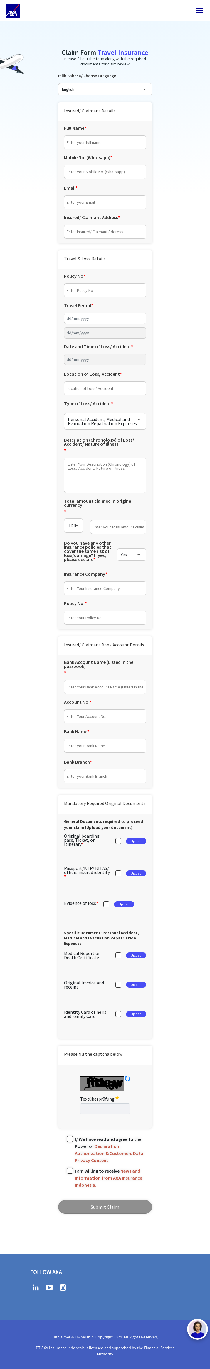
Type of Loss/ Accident (87, 403)
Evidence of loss (80, 903)
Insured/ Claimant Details (90, 111)
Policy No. (74, 603)
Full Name (74, 128)
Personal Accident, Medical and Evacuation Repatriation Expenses (102, 421)
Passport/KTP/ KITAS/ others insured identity (87, 870)
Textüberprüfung (99, 1098)
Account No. (77, 702)
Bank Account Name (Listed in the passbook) (98, 664)
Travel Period (77, 305)
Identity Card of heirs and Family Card (85, 1014)
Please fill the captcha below (93, 1054)
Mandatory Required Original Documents (105, 803)
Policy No (73, 276)
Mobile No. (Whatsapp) (87, 157)
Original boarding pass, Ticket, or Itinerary (82, 840)
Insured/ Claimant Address (91, 217)
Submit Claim (105, 1207)
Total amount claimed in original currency (98, 503)
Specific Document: (101, 938)
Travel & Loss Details (85, 259)
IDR (72, 525)
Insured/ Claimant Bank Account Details (104, 645)
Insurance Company (84, 574)
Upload (136, 841)
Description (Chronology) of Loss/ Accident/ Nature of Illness (99, 442)
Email (69, 188)
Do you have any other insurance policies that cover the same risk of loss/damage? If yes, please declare (87, 551)
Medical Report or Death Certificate (82, 955)
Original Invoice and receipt (84, 985)
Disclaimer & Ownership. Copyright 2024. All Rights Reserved (104, 1337)
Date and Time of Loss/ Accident (97, 346)
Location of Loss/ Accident (92, 374)
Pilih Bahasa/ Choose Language (87, 76)
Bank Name (75, 731)
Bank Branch (77, 762)
